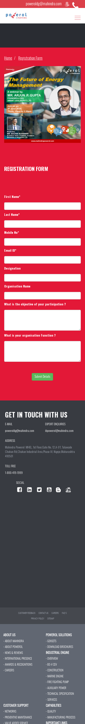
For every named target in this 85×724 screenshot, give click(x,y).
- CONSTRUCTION (54, 670)
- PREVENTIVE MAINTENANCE (17, 717)
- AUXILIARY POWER (56, 688)
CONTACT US (43, 613)
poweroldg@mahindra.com (44, 4)
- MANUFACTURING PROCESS (60, 717)
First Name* (12, 196)
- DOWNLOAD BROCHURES (59, 647)
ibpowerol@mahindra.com (59, 430)
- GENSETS (51, 641)
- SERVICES (51, 700)
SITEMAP (50, 619)
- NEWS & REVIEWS (13, 653)
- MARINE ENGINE (54, 676)
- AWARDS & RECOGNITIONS (17, 664)
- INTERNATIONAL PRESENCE (17, 658)
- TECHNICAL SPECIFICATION (60, 694)
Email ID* (10, 250)
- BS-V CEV (51, 664)
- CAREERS (8, 670)
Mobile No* (11, 232)
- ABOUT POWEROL (13, 647)
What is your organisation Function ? (30, 335)
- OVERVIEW (52, 658)
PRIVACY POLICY (37, 619)
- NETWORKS (9, 711)
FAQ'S (64, 613)
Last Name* (12, 214)
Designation (12, 268)
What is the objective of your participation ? (35, 304)
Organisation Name (17, 286)
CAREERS (55, 613)
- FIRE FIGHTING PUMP (57, 682)
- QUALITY (51, 711)
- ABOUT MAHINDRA (13, 641)
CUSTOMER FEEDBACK (26, 613)
